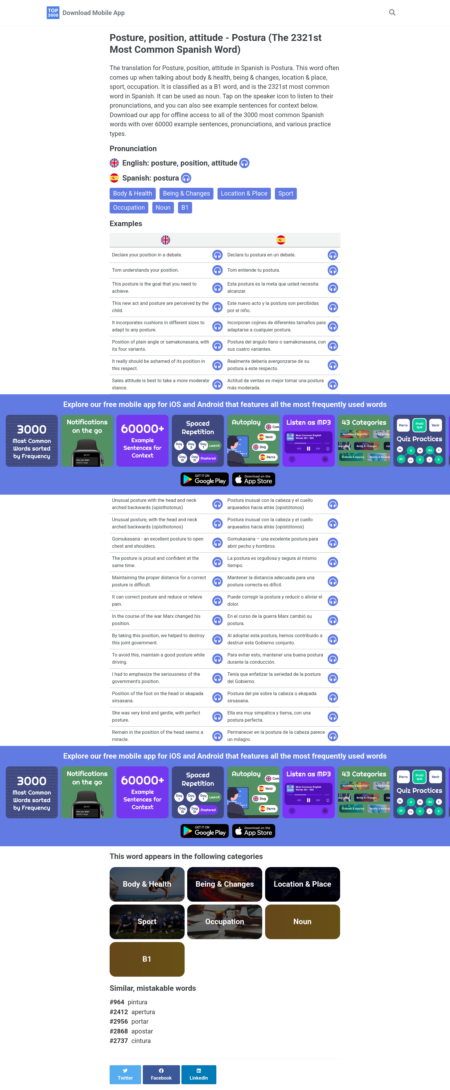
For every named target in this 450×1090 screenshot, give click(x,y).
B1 (186, 209)
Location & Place (245, 195)
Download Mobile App (94, 12)
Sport (288, 195)
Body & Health (133, 195)
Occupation (129, 209)
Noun (163, 209)
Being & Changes (187, 195)
